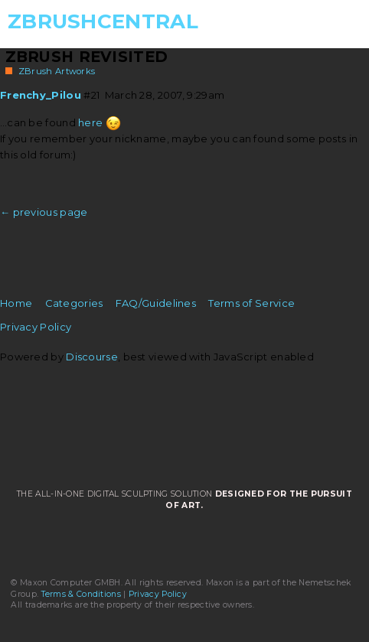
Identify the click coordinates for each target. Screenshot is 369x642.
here (90, 122)
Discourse (92, 356)
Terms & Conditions (81, 594)
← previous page (44, 212)
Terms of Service (251, 303)
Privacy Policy (35, 327)
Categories (74, 303)
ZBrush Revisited (86, 56)
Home (16, 303)
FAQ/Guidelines (156, 303)
